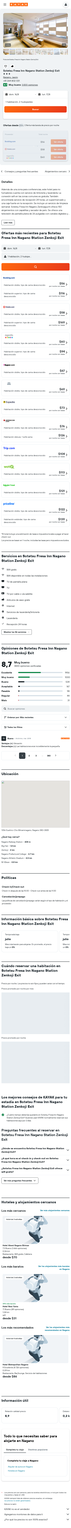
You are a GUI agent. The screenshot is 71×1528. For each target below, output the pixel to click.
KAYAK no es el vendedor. (37, 1509)
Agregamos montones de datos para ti (37, 1514)
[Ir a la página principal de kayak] (19, 4)
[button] (5, 4)
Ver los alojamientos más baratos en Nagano (54, 1267)
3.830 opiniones (30, 84)
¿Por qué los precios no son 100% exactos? (37, 1519)
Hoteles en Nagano (16, 1470)
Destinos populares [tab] (38, 1449)
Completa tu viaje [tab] (15, 1449)
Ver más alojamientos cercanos (55, 1210)
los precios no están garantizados (17, 1501)
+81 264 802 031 (11, 80)
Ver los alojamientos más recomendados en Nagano (57, 1328)
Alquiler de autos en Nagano (20, 1466)
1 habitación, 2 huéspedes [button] (19, 101)
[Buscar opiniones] (37, 709)
